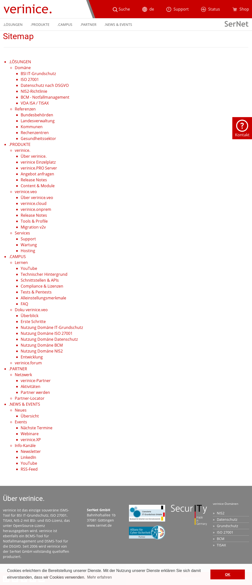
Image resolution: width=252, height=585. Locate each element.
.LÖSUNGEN (13, 24)
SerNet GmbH (21, 551)
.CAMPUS (64, 24)
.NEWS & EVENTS (118, 24)
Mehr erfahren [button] (99, 577)
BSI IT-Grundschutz (32, 515)
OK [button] (227, 574)
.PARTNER (88, 24)
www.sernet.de (99, 525)
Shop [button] (240, 9)
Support (177, 9)
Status (210, 9)
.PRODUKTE (40, 24)
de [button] (148, 9)
